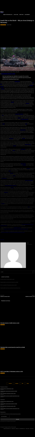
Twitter (28, 383)
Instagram (16, 383)
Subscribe (17, 419)
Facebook (10, 383)
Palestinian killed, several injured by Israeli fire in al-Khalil (12, 347)
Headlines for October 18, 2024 (5, 296)
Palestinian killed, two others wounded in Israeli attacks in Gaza (9, 395)
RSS (22, 383)
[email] (5, 416)
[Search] (34, 272)
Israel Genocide (2, 324)
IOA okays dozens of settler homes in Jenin (9, 323)
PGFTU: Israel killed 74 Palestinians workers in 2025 (11, 371)
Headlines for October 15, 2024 (30, 296)
